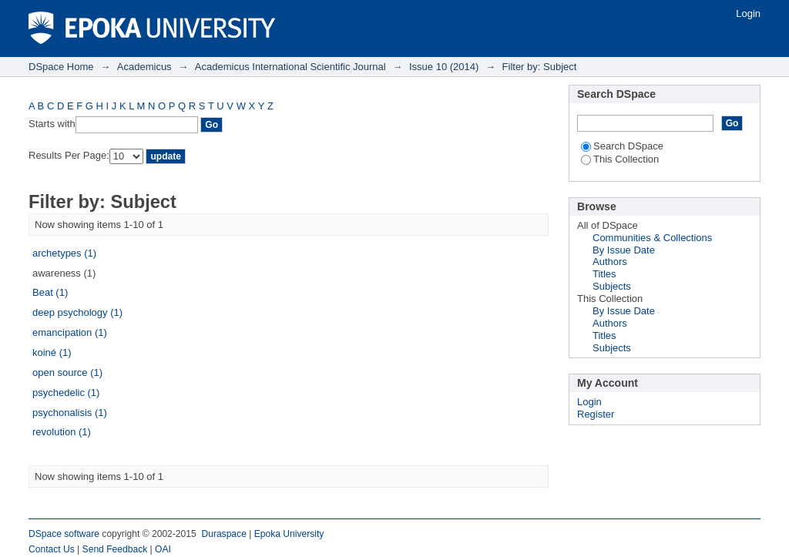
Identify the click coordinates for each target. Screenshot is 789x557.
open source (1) (67, 372)
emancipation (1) (69, 332)
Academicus (144, 66)
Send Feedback (115, 549)
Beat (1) (50, 292)
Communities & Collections (652, 237)
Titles (604, 274)
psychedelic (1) (65, 392)
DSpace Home (61, 66)
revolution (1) (61, 432)
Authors (610, 261)
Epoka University (289, 533)
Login (748, 13)
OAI (163, 549)
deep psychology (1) (77, 312)
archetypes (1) (64, 253)
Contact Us (52, 549)
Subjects (612, 286)
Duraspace (223, 533)
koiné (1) (52, 352)
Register (595, 414)
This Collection (620, 159)
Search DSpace (622, 146)
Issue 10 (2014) (443, 66)
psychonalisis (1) (69, 412)
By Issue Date (624, 250)
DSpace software (64, 533)
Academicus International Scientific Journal (290, 66)
